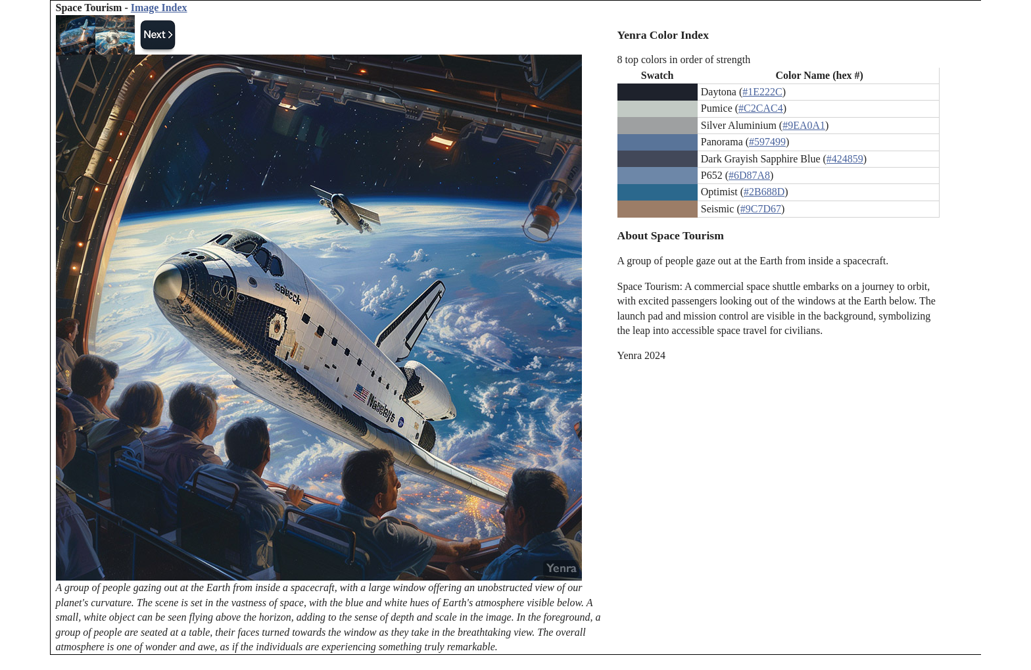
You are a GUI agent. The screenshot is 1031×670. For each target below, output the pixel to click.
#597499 (767, 141)
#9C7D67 (760, 208)
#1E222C (762, 91)
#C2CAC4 (760, 108)
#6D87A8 (749, 175)
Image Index (159, 7)
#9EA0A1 (803, 125)
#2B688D (764, 191)
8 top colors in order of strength (684, 59)
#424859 (845, 158)
